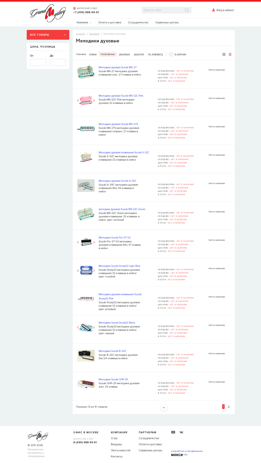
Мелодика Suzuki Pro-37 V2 (114, 237)
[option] (86, 100)
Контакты (116, 456)
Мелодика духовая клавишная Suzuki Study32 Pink (120, 296)
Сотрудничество (149, 438)
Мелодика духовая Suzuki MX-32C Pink (121, 95)
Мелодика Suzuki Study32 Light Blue (119, 265)
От (31, 55)
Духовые (94, 34)
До (51, 55)
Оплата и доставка (150, 444)
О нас (114, 438)
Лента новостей (120, 450)
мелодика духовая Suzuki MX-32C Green (122, 209)
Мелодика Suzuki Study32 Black (117, 322)
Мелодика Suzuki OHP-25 (113, 379)
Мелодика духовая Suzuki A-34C (117, 180)
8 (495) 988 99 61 (85, 442)
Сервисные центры (150, 450)
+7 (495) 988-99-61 (86, 12)
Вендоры (116, 444)
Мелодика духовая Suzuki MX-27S (118, 124)
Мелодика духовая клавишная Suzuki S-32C (124, 152)
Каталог (80, 34)
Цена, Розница (42, 46)
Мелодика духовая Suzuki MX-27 (118, 67)
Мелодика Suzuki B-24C (112, 351)
